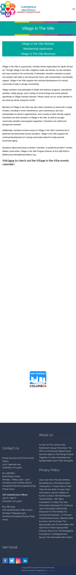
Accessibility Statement (38, 573)
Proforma (50, 570)
